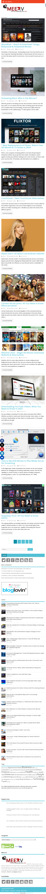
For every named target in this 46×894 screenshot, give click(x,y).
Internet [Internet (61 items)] (26, 774)
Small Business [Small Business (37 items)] (12, 779)
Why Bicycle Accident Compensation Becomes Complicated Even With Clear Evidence (24, 618)
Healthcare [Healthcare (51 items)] (35, 772)
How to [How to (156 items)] (13, 774)
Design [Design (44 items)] (10, 770)
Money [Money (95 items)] (18, 777)
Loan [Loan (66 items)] (2, 777)
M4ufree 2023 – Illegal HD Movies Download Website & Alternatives (22, 353)
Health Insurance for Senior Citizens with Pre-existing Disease (25, 688)
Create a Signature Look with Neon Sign (18, 674)
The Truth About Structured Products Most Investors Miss (24, 743)
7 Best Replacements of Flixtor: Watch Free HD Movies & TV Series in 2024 (22, 146)
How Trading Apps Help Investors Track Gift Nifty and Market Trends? (23, 639)
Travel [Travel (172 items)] (4, 781)
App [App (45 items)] (6, 767)
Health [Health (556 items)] (29, 771)
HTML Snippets (16, 893)
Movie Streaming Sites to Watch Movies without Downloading (17, 578)
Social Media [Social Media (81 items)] (19, 779)
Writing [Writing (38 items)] (8, 781)
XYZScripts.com (29, 893)
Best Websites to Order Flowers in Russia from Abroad (23, 709)
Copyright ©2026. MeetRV (7, 888)
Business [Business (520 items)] (27, 767)
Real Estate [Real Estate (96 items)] (29, 777)
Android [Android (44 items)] (3, 767)
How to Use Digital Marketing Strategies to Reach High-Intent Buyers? (23, 716)
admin (4, 49)
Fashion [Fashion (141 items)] (39, 770)
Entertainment (20, 49)
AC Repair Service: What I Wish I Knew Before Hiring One (23, 667)
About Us (7, 890)
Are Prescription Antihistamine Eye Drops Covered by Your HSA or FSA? (24, 661)
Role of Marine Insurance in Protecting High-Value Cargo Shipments (23, 681)
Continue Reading (7, 61)
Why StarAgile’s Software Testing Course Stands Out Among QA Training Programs (25, 646)
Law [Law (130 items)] (29, 774)
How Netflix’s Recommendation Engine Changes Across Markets (23, 632)
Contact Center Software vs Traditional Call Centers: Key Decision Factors (24, 702)
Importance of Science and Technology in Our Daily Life (16, 568)
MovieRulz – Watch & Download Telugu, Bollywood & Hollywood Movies (20, 45)
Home (2, 890)
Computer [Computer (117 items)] (5, 770)
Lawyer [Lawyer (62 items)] (34, 774)
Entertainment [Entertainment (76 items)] (30, 770)
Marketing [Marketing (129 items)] (8, 777)
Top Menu (7, 2)
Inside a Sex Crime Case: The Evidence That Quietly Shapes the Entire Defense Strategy (24, 611)
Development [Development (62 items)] (16, 770)
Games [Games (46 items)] (18, 772)
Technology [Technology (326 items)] (38, 778)
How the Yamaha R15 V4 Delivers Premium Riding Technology (25, 625)
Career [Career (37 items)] (36, 767)
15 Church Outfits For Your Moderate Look (12, 571)
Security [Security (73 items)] (35, 777)
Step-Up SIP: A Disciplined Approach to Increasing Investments (21, 695)
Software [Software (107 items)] (27, 779)
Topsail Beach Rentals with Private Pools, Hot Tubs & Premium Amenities (22, 604)
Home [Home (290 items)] (7, 774)
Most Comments (6, 565)
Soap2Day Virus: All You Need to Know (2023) (19, 516)
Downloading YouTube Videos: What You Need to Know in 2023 (21, 407)
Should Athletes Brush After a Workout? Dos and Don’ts (23, 757)
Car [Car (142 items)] (33, 767)
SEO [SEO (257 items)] (40, 776)
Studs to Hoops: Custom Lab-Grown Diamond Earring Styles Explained (25, 750)
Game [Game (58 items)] (14, 772)
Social (4, 555)
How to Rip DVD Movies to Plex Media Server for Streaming (22, 461)
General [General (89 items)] (22, 772)
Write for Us (24, 890)
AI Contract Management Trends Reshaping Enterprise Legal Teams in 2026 (25, 653)
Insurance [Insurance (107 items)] (20, 775)
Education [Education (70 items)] (23, 770)
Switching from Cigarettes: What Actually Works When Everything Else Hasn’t (23, 723)
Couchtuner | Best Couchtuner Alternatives (22, 198)
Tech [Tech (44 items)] (31, 779)
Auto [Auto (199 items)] (19, 767)
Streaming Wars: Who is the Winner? (19, 98)
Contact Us (12, 890)
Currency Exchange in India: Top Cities (18, 730)
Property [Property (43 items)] (23, 777)
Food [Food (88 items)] (11, 772)
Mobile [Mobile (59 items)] (14, 777)
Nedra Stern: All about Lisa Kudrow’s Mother (22, 253)
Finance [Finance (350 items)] (5, 771)
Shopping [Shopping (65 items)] (6, 779)
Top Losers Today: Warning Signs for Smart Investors (23, 736)
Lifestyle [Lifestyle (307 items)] (40, 774)
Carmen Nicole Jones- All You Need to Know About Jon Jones (22, 304)
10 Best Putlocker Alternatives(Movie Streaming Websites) (16, 573)
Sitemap (18, 890)
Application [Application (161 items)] (12, 767)
